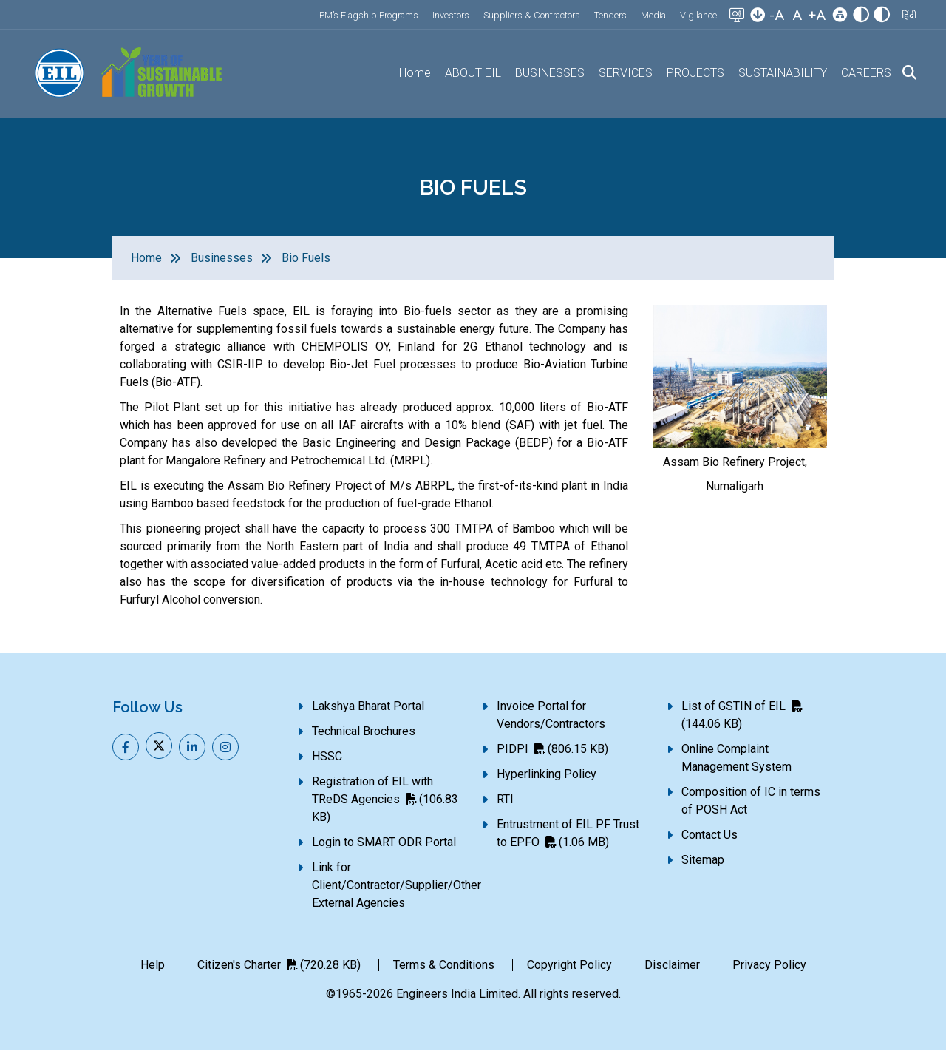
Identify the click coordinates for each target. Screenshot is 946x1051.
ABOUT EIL (473, 73)
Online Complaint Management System (736, 758)
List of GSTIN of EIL (741, 715)
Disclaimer (672, 965)
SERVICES (626, 73)
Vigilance (698, 15)
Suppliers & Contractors (531, 15)
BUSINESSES (550, 73)
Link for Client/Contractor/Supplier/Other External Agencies (396, 885)
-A (776, 15)
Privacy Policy (769, 965)
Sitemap (702, 860)
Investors (450, 15)
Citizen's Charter (279, 965)
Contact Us (709, 835)
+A (817, 15)
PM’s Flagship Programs (368, 15)
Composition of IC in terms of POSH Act (750, 801)
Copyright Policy (569, 965)
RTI (505, 799)
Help (152, 965)
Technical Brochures (363, 731)
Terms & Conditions (443, 965)
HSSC (327, 756)
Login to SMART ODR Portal (384, 842)
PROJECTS (695, 73)
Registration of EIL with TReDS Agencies (385, 799)
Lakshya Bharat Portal (368, 706)
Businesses (222, 258)
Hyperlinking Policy (546, 774)
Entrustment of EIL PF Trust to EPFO (568, 833)
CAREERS (866, 73)
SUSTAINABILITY (782, 73)
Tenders (610, 15)
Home (415, 73)
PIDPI (552, 749)
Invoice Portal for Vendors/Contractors (551, 715)
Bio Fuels (306, 258)
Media (653, 15)
